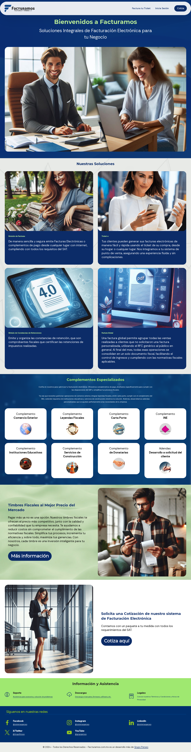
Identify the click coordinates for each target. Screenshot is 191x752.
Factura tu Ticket (141, 8)
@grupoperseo (81, 734)
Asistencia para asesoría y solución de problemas (33, 697)
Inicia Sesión (162, 8)
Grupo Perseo (141, 747)
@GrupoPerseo (19, 734)
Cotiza (180, 8)
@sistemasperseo (20, 724)
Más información (30, 556)
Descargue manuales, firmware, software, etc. (93, 697)
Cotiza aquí (116, 641)
